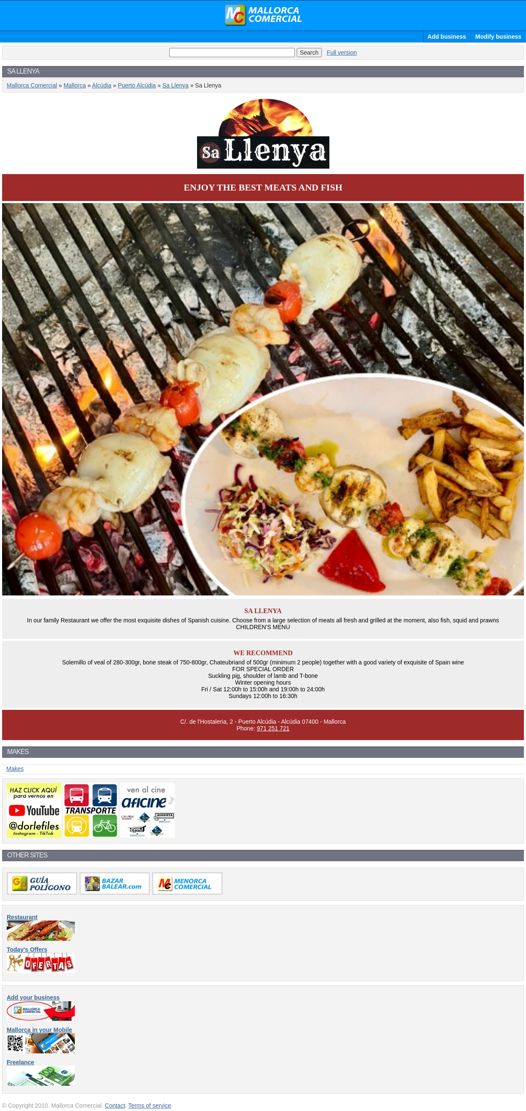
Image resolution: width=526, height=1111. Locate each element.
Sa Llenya (175, 85)
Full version (342, 52)
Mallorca (74, 85)
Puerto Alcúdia (137, 85)
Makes (15, 768)
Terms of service (149, 1105)
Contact (115, 1105)
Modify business (498, 36)
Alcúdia (101, 85)
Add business (447, 36)
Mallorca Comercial (263, 15)
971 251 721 (273, 728)
